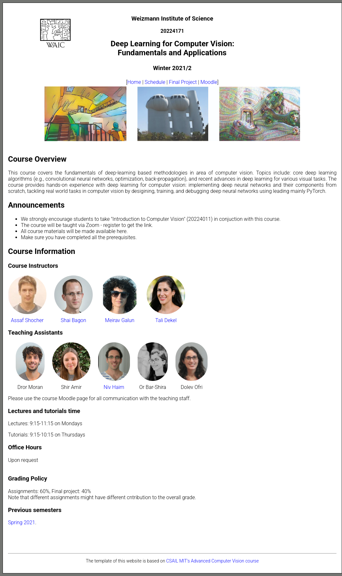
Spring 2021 (21, 522)
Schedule (155, 82)
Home (134, 82)
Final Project (183, 82)
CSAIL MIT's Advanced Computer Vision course (212, 560)
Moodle (209, 82)
